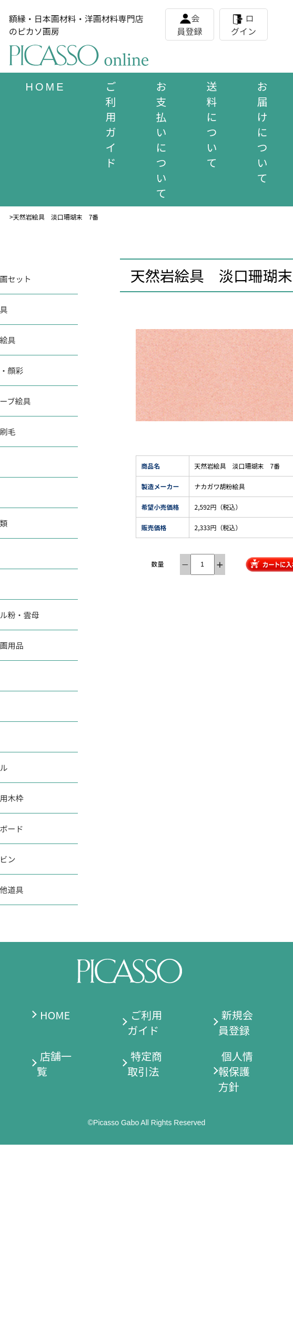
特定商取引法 (144, 1063)
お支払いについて (161, 139)
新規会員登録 (235, 1022)
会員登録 (190, 24)
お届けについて (262, 131)
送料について (212, 124)
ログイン (243, 24)
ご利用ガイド (111, 124)
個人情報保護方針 (235, 1071)
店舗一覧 (54, 1063)
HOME (55, 1015)
